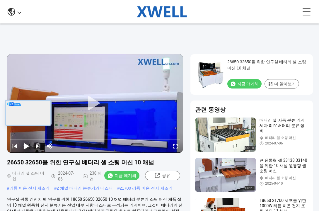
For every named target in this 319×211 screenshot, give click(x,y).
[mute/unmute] (50, 146)
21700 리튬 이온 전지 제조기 (146, 188)
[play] (95, 103)
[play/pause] (26, 146)
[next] (38, 146)
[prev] (15, 146)
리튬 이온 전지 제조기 (29, 188)
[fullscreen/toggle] (175, 146)
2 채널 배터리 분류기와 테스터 (84, 188)
